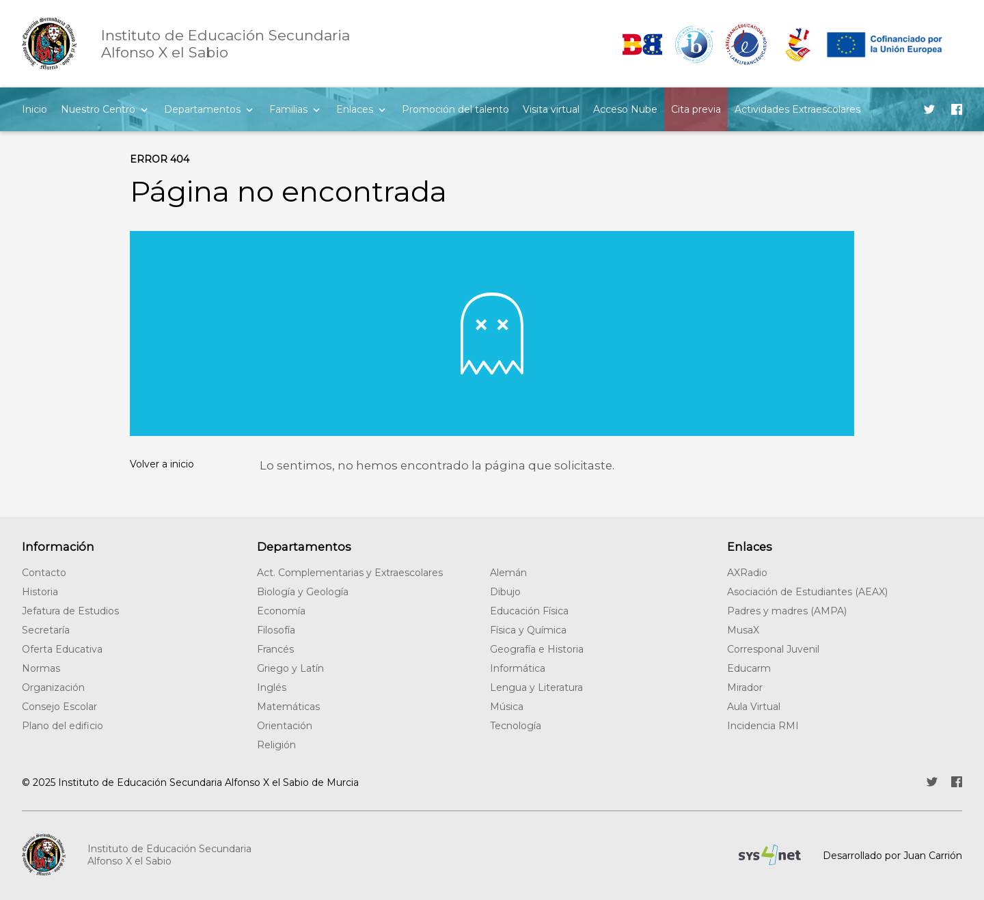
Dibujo (505, 592)
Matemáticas (288, 706)
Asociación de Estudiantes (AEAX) (807, 592)
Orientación (284, 726)
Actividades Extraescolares (797, 109)
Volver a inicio (162, 464)
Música (506, 706)
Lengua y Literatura (536, 687)
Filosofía (276, 630)
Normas (41, 668)
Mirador (745, 687)
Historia (40, 592)
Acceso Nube (625, 109)
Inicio (34, 109)
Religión (276, 745)
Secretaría (46, 630)
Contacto (44, 573)
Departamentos (202, 109)
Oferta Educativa (62, 649)
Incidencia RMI (763, 726)
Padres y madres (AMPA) (787, 611)
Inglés (271, 687)
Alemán (508, 573)
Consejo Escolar (59, 706)
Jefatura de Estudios (70, 611)
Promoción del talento (455, 109)
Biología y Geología (302, 592)
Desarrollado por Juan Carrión (892, 855)
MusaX (743, 630)
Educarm (749, 668)
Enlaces (354, 109)
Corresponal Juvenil (773, 649)
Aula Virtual (753, 706)
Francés (275, 649)
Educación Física (529, 611)
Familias (288, 109)
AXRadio (747, 573)
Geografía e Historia (537, 649)
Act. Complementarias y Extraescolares (350, 573)
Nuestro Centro (98, 109)
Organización (53, 687)
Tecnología (515, 726)
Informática (517, 668)
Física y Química (528, 630)
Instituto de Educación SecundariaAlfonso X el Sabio (169, 855)
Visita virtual (551, 109)
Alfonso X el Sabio (225, 44)
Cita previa (696, 109)
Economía (281, 611)
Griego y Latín (290, 668)
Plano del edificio (62, 726)
